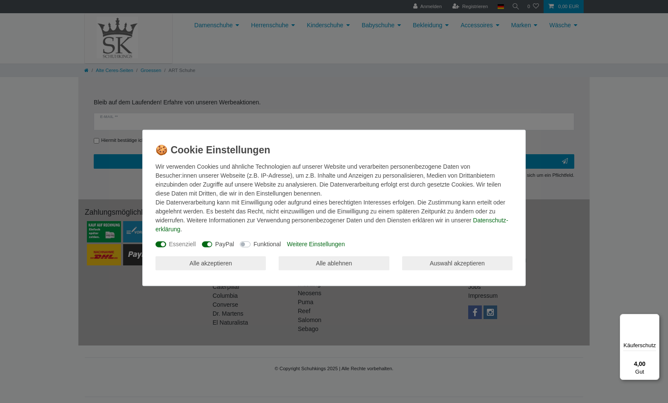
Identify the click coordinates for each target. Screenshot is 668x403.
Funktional (267, 244)
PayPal (224, 244)
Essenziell (182, 244)
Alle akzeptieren (211, 262)
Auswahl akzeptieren (457, 262)
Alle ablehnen (334, 262)
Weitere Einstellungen (316, 244)
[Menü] (654, 319)
